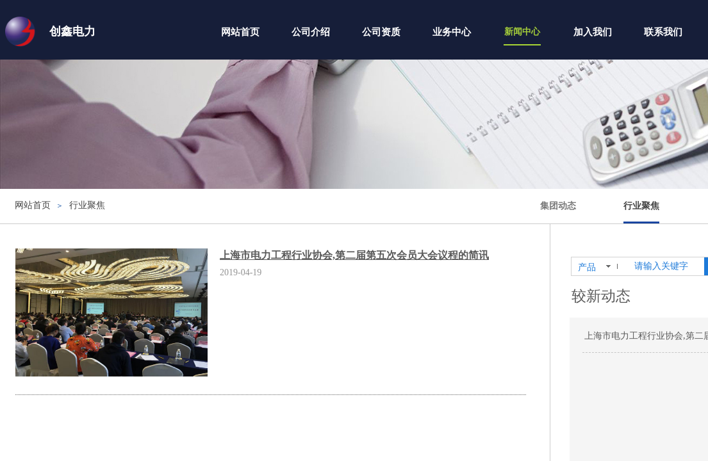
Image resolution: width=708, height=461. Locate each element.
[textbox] (666, 266)
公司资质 (381, 32)
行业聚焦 (641, 206)
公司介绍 (311, 32)
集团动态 (558, 206)
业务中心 (451, 32)
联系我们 (663, 32)
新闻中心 (522, 31)
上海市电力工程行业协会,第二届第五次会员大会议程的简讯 (354, 255)
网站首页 (240, 32)
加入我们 (592, 32)
